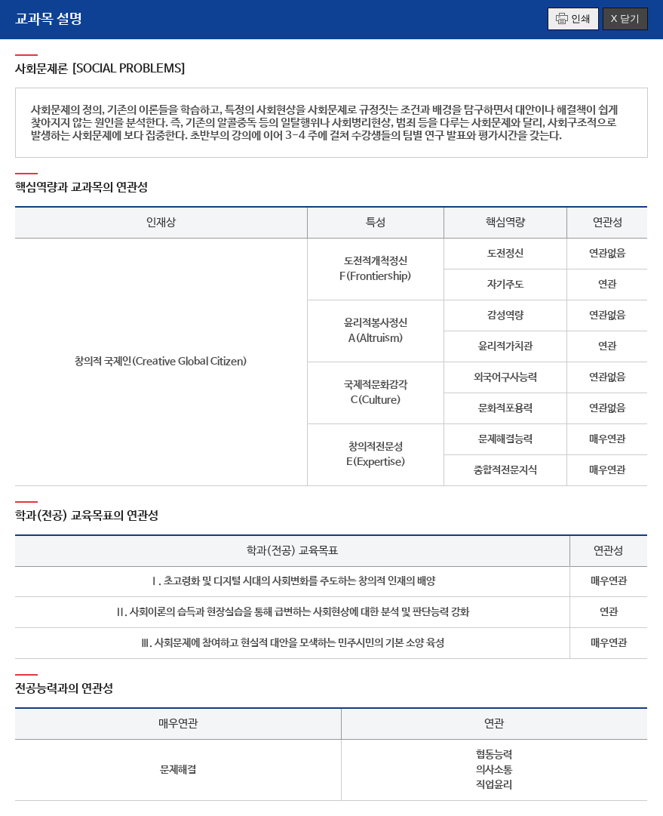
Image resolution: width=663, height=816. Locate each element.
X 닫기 (625, 18)
